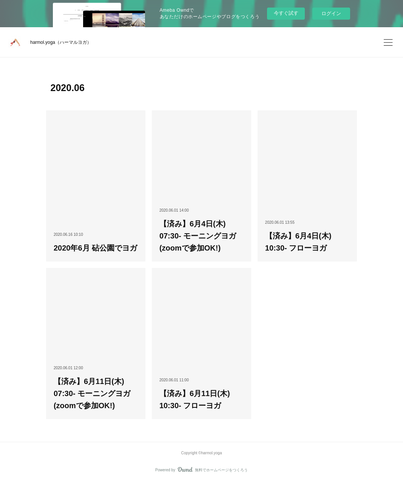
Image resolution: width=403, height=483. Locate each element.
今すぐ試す (286, 13)
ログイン (331, 13)
